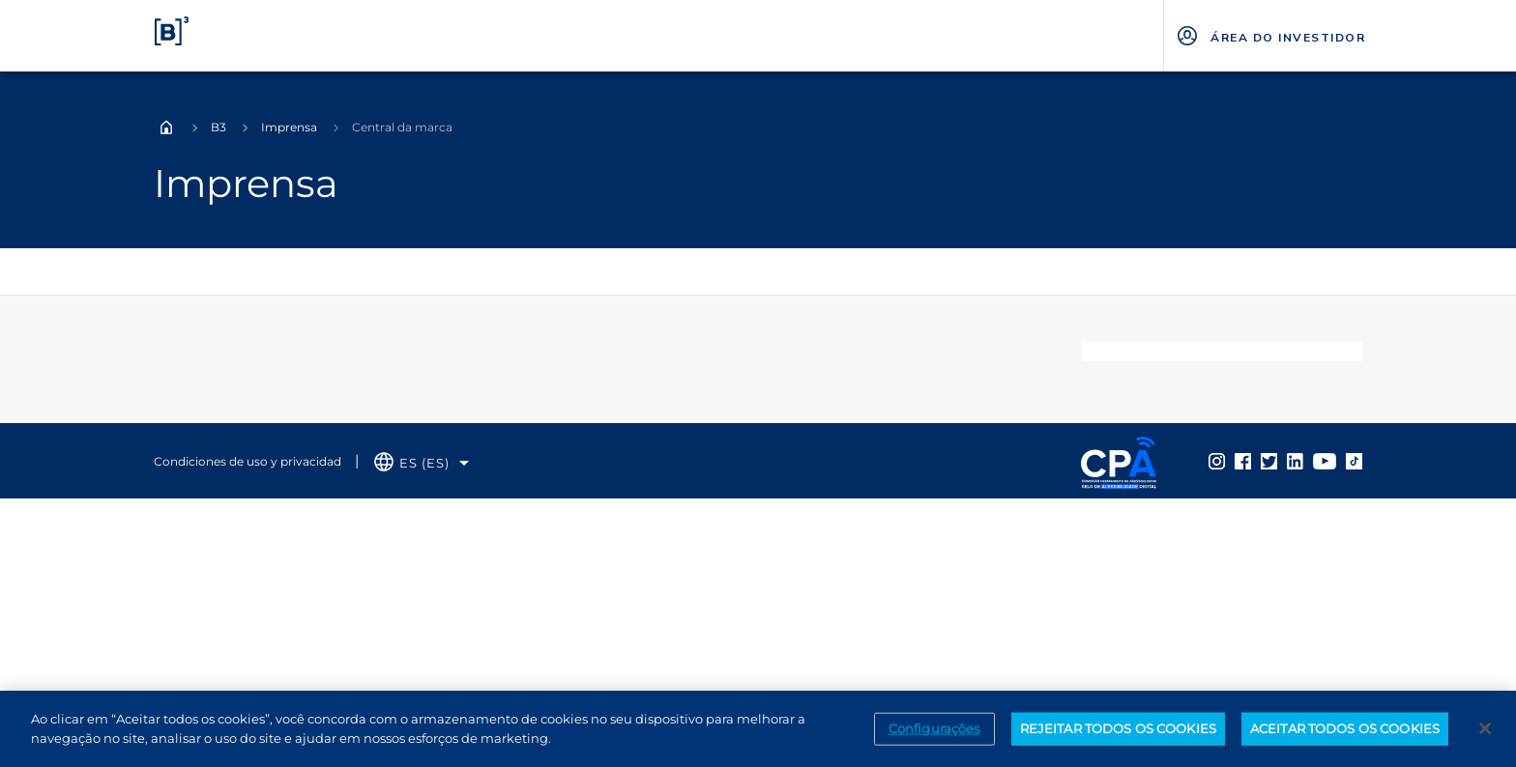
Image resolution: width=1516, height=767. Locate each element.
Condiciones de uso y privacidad (247, 461)
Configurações (934, 738)
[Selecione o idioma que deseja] (421, 463)
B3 (218, 127)
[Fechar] (1485, 738)
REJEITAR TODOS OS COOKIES (1118, 738)
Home (166, 127)
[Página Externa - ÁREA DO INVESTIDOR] (1270, 35)
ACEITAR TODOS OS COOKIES (1345, 738)
